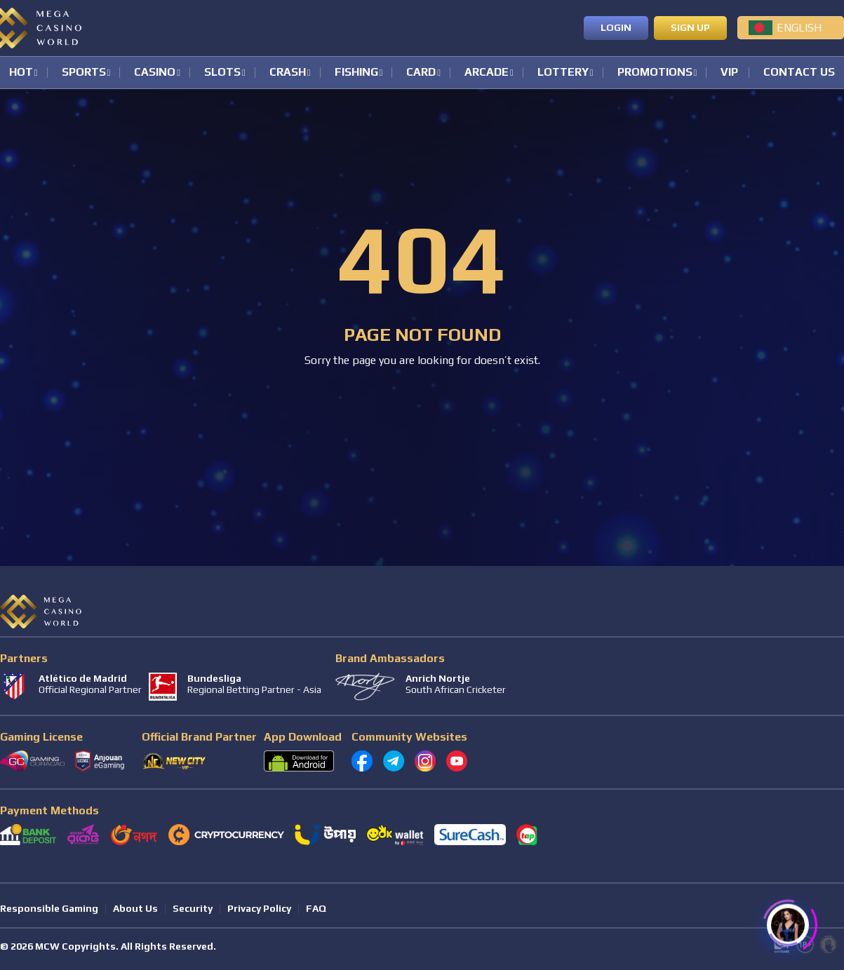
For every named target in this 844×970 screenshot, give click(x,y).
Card (421, 72)
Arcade (486, 72)
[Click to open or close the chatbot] (788, 919)
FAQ (316, 908)
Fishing (356, 72)
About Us (135, 908)
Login (616, 27)
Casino (154, 72)
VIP (729, 72)
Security (193, 908)
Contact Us (799, 72)
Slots (222, 72)
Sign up (690, 27)
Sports (84, 72)
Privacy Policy (259, 908)
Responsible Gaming (49, 908)
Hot (21, 72)
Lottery (563, 72)
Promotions (654, 72)
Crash (287, 72)
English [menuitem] (799, 27)
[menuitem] (790, 27)
